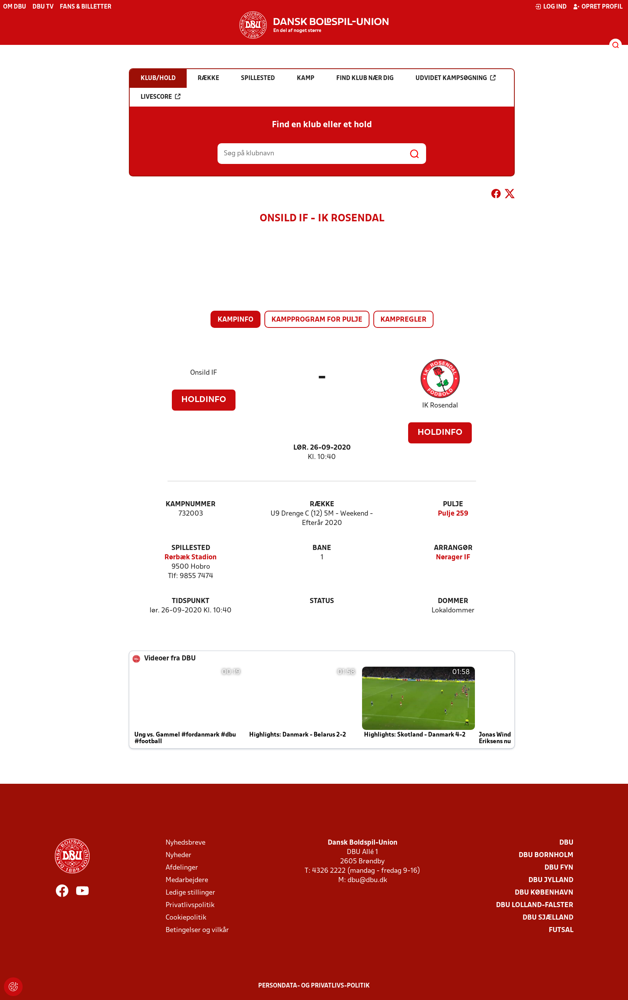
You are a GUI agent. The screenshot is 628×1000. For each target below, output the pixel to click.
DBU (566, 843)
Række (322, 504)
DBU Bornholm (546, 855)
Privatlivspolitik (190, 905)
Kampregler (403, 320)
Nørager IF (453, 557)
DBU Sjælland (548, 918)
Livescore (160, 97)
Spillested (190, 548)
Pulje (453, 504)
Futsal (561, 930)
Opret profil (598, 6)
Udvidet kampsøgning (456, 78)
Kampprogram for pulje (316, 320)
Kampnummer (191, 504)
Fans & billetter (85, 7)
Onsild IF (203, 373)
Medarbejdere (187, 880)
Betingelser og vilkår (197, 930)
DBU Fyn (558, 868)
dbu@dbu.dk (367, 880)
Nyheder (178, 855)
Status (322, 601)
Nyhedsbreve (185, 843)
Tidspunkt (190, 601)
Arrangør (453, 548)
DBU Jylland (550, 880)
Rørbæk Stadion (190, 557)
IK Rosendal (440, 405)
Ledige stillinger (190, 893)
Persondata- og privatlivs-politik (314, 986)
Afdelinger (182, 868)
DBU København (544, 893)
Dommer (453, 601)
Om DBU (14, 7)
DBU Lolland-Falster (534, 905)
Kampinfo (235, 320)
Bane (321, 548)
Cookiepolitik (186, 918)
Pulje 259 (453, 514)
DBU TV (43, 7)
